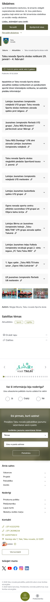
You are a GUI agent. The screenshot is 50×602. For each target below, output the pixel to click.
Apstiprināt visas (37, 27)
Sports (19, 322)
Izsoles (6, 485)
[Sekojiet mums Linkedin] (27, 568)
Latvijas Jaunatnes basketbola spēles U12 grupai (20, 192)
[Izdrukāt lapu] (25, 335)
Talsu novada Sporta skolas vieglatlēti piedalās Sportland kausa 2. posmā (23, 161)
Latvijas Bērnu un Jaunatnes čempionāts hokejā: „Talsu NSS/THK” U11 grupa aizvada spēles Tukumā (23, 228)
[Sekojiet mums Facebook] (15, 568)
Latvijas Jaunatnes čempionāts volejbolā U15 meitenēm (20, 178)
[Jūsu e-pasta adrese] (26, 444)
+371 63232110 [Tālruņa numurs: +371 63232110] (12, 526)
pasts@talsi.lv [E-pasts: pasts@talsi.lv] (11, 535)
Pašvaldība (8, 481)
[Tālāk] (45, 367)
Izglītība (29, 322)
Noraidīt (13, 27)
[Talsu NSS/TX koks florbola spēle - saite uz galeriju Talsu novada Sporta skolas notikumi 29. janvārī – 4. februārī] (9, 293)
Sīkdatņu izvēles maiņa (13, 512)
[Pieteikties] (26, 453)
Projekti (6, 476)
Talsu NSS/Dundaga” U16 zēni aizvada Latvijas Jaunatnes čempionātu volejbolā (20, 143)
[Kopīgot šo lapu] (25, 340)
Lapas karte (8, 508)
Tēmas (7, 435)
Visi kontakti (15, 552)
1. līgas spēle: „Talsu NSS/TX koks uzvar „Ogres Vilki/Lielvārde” (22, 264)
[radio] (9, 398)
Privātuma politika (11, 499)
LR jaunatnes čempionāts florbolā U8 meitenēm (22, 279)
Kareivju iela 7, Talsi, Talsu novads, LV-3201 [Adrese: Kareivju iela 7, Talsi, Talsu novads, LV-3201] (24, 539)
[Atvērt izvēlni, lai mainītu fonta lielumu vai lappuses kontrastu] (37, 597)
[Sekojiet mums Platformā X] (4, 568)
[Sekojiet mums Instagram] (21, 568)
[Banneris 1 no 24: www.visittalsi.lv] (25, 367)
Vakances (7, 472)
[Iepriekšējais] (4, 367)
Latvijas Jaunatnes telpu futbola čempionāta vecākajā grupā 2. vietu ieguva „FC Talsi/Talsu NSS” (23, 247)
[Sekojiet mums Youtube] (10, 568)
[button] (26, 111)
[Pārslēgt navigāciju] (25, 596)
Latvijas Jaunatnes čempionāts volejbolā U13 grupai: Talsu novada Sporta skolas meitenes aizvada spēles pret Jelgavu (22, 106)
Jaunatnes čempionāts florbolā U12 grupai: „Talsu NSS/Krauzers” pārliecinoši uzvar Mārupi (22, 125)
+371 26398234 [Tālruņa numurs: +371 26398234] (12, 530)
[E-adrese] (7, 544)
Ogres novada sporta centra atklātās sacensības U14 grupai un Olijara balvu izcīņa (22, 208)
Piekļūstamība (9, 503)
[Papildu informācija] (15, 544)
